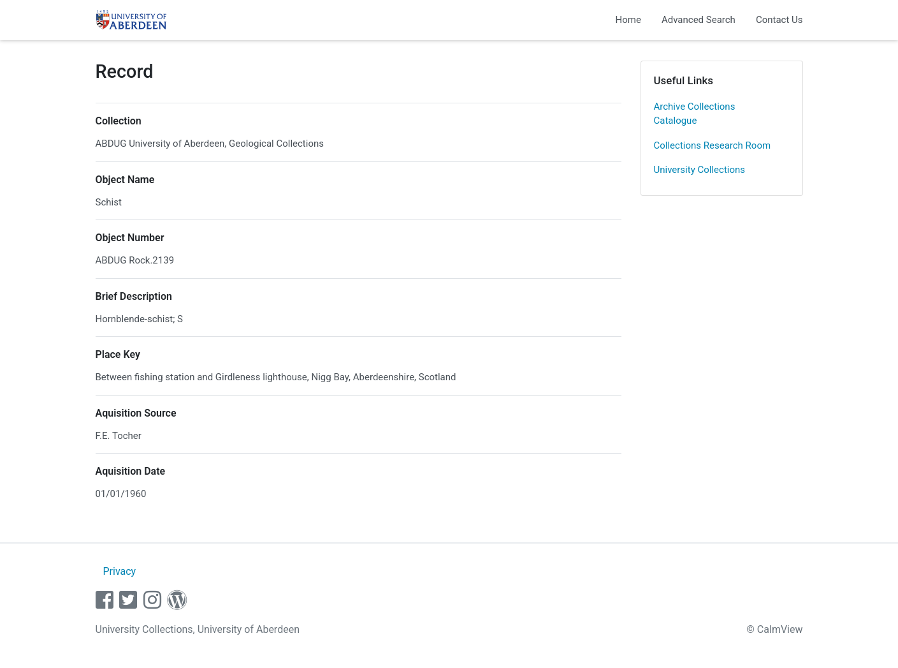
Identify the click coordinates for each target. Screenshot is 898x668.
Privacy (119, 571)
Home (628, 20)
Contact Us (779, 20)
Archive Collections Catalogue (694, 114)
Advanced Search (698, 20)
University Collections (700, 169)
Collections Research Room (712, 145)
